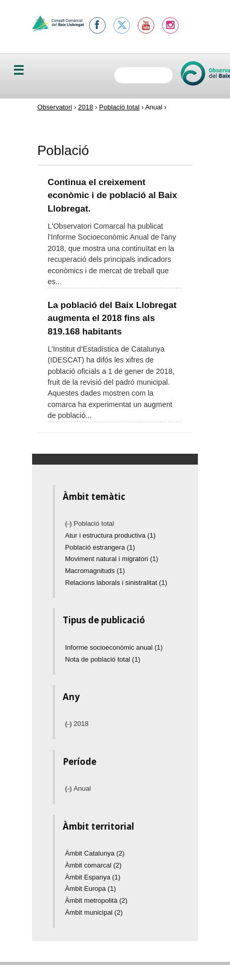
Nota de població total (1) (102, 659)
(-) (69, 523)
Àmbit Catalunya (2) (95, 853)
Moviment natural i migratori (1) (112, 559)
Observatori (54, 107)
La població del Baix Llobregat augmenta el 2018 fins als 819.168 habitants (112, 318)
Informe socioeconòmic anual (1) (114, 647)
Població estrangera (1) (100, 547)
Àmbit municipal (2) (94, 912)
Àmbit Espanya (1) (93, 877)
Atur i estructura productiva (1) (110, 535)
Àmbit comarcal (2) (93, 865)
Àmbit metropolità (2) (96, 900)
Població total (119, 107)
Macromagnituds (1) (95, 571)
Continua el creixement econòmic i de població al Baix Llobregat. (112, 195)
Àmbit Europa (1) (90, 888)
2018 (85, 107)
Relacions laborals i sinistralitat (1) (116, 582)
